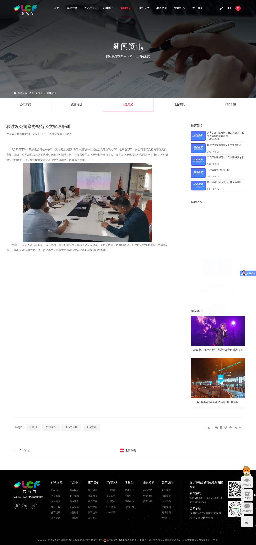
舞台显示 (74, 490)
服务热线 (247, 498)
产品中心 (90, 8)
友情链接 (166, 518)
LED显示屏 (71, 427)
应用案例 (107, 8)
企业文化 (91, 427)
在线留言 (247, 511)
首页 (57, 8)
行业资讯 (111, 507)
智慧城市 (55, 495)
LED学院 (110, 512)
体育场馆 (55, 512)
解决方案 (72, 8)
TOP (247, 523)
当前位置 (23, 93)
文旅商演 (55, 501)
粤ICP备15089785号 (92, 540)
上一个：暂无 (21, 450)
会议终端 (55, 518)
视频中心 (129, 495)
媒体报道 (111, 495)
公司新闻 (111, 490)
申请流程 (147, 495)
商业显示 (74, 501)
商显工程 (55, 507)
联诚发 (33, 427)
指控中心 (55, 490)
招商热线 (147, 501)
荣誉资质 (166, 495)
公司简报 (51, 427)
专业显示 (74, 495)
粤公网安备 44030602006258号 (121, 540)
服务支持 (143, 8)
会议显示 (74, 507)
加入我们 (166, 501)
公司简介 (166, 490)
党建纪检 (179, 8)
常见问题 (129, 507)
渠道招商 (161, 8)
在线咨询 (247, 485)
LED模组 (74, 518)
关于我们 (197, 8)
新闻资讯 (125, 8)
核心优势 (147, 490)
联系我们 (166, 507)
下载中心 (129, 501)
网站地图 (166, 512)
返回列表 (130, 450)
